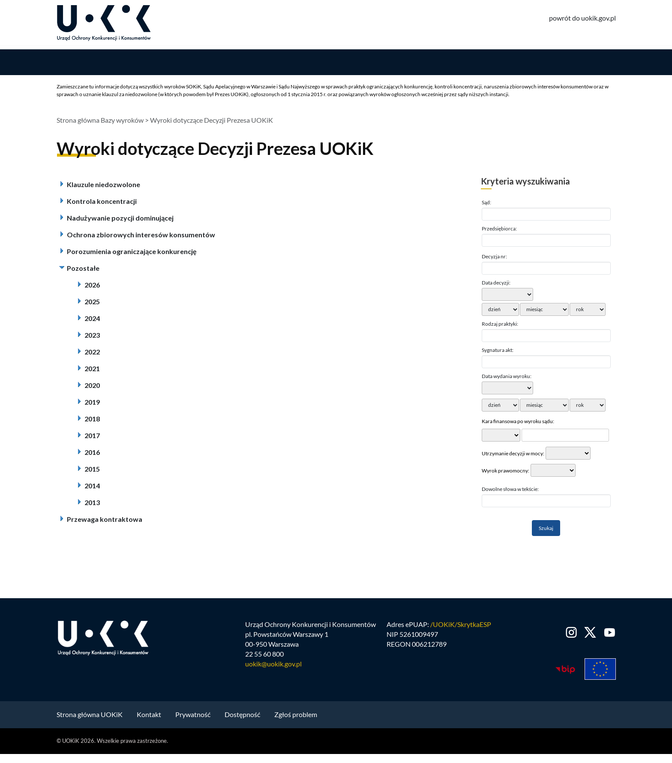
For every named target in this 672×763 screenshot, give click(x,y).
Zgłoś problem (295, 717)
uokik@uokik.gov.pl (273, 666)
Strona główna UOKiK (90, 717)
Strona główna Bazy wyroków (100, 122)
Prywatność (192, 717)
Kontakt (149, 717)
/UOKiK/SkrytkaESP (460, 627)
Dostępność (242, 717)
